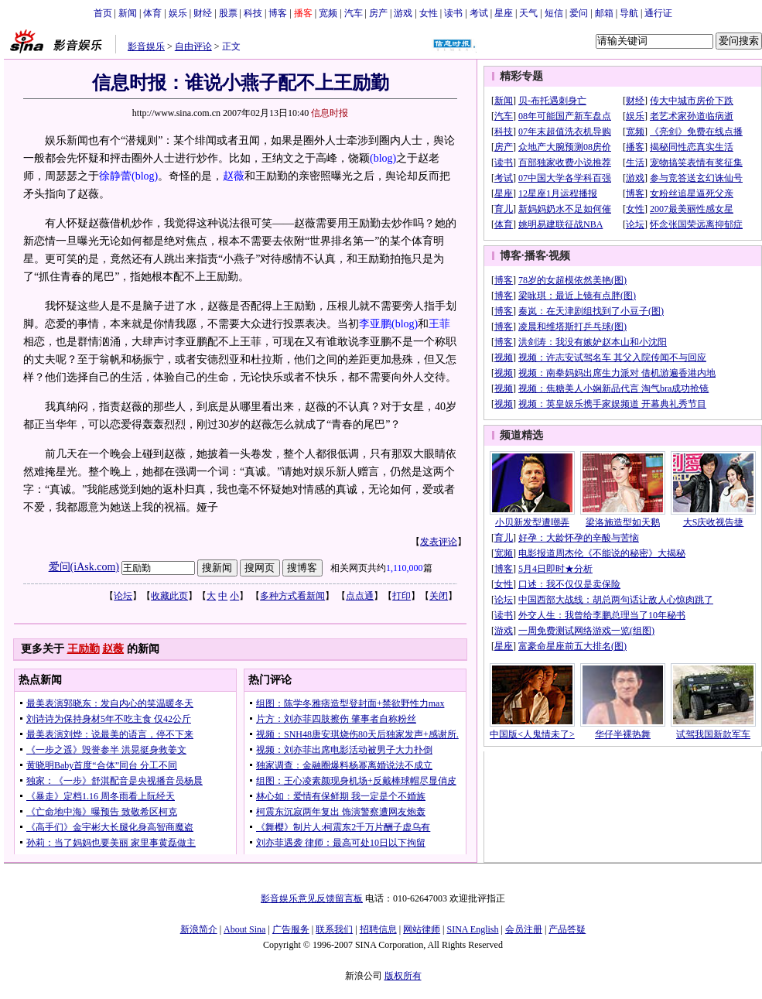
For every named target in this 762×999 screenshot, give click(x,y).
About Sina (244, 929)
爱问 (578, 13)
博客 (277, 13)
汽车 (353, 13)
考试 (479, 13)
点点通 (360, 595)
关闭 (438, 595)
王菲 (439, 324)
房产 (378, 13)
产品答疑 (567, 929)
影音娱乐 (146, 46)
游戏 (403, 13)
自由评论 (193, 46)
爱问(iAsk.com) (84, 567)
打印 (401, 595)
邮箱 (604, 13)
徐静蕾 (115, 176)
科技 (253, 13)
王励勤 (83, 649)
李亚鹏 (375, 324)
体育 (152, 13)
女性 (428, 13)
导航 (629, 13)
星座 (503, 13)
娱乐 (178, 13)
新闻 (127, 13)
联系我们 (334, 929)
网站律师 (421, 929)
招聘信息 (378, 929)
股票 (228, 13)
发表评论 (438, 541)
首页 (103, 13)
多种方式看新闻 (292, 595)
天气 (528, 13)
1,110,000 (404, 568)
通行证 (658, 13)
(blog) (383, 158)
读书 (453, 13)
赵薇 (233, 176)
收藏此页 (169, 595)
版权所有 (403, 975)
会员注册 (523, 929)
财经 (202, 13)
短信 (554, 13)
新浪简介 (198, 929)
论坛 (123, 595)
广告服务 (290, 929)
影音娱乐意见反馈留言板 (312, 898)
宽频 (328, 13)
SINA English (472, 929)
